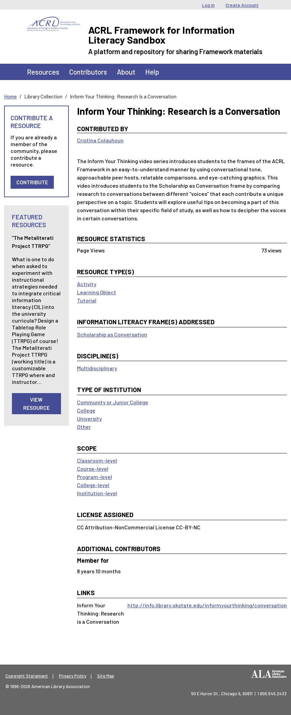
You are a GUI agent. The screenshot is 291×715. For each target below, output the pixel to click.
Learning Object (96, 292)
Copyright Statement (26, 676)
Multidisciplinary (97, 368)
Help (152, 71)
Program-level (94, 476)
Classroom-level (97, 460)
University (89, 418)
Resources (43, 71)
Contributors (88, 71)
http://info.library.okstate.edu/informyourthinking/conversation (207, 605)
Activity (86, 284)
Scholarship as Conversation (112, 334)
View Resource (36, 403)
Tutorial (86, 300)
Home (10, 96)
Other (84, 426)
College (86, 410)
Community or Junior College (112, 402)
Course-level (92, 468)
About (126, 71)
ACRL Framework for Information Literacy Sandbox (161, 35)
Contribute (32, 182)
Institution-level (97, 493)
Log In (208, 5)
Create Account (242, 5)
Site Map (105, 676)
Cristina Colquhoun (100, 140)
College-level (93, 485)
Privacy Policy (72, 676)
